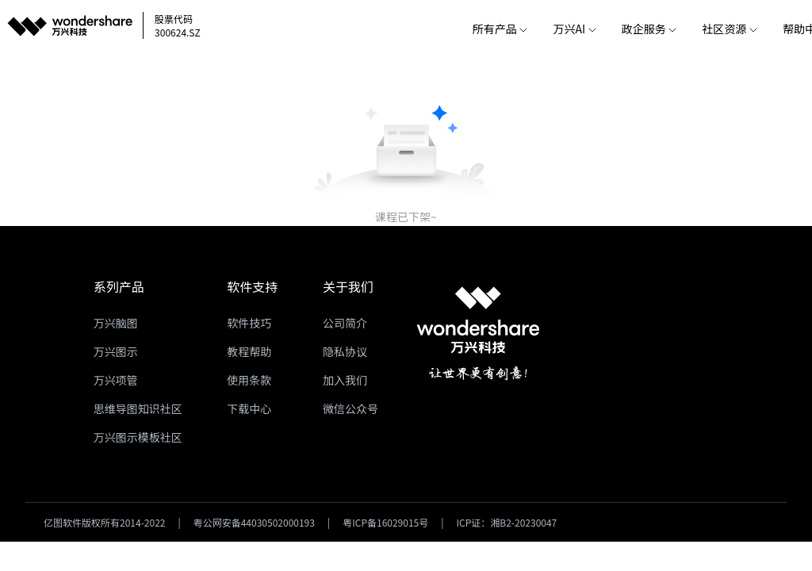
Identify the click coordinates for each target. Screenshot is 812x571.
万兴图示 (116, 351)
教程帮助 (249, 351)
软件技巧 (249, 323)
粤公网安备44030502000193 (254, 522)
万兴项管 (116, 380)
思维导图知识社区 (138, 408)
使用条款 (249, 380)
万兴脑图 (116, 323)
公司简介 (345, 323)
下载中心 (249, 408)
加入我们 (345, 380)
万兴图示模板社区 (138, 437)
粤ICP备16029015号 (385, 522)
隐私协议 (345, 351)
